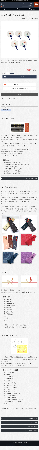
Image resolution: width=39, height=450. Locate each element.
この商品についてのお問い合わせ (19, 88)
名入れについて (33, 418)
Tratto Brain (22, 443)
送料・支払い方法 (32, 426)
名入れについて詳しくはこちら (28, 178)
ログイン (6, 9)
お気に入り (32, 9)
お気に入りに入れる (19, 84)
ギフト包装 (34, 422)
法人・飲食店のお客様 (31, 430)
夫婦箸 (24, 4)
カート (19, 9)
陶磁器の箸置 (6, 109)
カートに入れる (20, 77)
